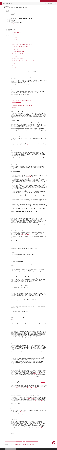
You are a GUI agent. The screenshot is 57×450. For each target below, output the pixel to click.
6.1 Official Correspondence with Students (24, 46)
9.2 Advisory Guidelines (21, 63)
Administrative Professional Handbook (34, 428)
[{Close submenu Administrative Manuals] (10, 13)
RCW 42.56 (32, 398)
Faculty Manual (22, 428)
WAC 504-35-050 (27, 411)
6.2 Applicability (20, 48)
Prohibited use (18, 98)
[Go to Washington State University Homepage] (6, 3)
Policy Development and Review (4, 27)
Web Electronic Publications (21, 365)
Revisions (3, 25)
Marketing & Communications (20, 23)
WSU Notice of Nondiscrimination (37, 444)
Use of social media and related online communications (26, 105)
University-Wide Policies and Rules (5, 8)
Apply (48, 3)
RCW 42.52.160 (17, 387)
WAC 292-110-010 (30, 158)
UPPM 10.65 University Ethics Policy (44, 158)
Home (3, 6)
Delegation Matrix (3, 33)
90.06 (43, 373)
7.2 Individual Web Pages (21, 56)
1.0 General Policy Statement (21, 30)
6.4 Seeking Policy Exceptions (22, 51)
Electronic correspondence (20, 103)
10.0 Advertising (18, 65)
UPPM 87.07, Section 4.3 (28, 234)
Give (45, 3)
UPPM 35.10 (47, 382)
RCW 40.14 (40, 400)
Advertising (18, 107)
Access (44, 448)
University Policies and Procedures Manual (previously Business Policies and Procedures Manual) (6, 20)
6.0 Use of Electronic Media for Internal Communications (26, 44)
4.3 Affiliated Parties (20, 41)
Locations (50, 3)
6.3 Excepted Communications (22, 49)
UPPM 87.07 (18, 319)
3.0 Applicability (18, 34)
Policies (47, 448)
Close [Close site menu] (9, 448)
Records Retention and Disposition (4, 30)
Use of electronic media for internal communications (25, 100)
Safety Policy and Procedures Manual (6, 23)
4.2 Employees (19, 39)
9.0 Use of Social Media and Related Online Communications (27, 60)
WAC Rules (2, 35)
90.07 (46, 373)
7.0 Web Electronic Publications (21, 53)
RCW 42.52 (23, 158)
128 (22, 432)
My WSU (54, 3)
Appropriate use (18, 97)
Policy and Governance (4, 37)
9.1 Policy (18, 62)
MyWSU (50, 448)
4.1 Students (19, 37)
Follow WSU (54, 448)
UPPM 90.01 (46, 400)
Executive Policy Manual (5, 17)
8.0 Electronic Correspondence (21, 58)
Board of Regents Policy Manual (5, 15)
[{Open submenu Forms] (10, 32)
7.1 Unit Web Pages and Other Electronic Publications (26, 55)
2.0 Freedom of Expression (20, 32)
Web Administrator (25, 444)
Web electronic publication (20, 102)
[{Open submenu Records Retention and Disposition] (10, 30)
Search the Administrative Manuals (5, 11)
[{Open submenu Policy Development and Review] (10, 27)
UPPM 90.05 (39, 373)
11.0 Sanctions (18, 67)
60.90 (17, 383)
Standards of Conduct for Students (35, 144)
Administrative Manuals (4, 13)
